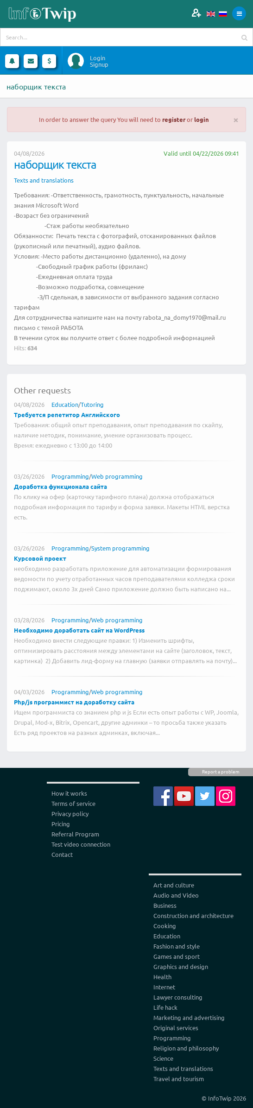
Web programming (117, 476)
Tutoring (92, 404)
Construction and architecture (193, 915)
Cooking (164, 926)
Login (97, 58)
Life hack (165, 1007)
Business (165, 905)
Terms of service (73, 803)
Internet (164, 987)
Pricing (60, 824)
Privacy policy (70, 813)
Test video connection (80, 844)
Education (64, 404)
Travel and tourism (178, 1079)
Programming (70, 476)
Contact (62, 854)
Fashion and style (176, 946)
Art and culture (173, 885)
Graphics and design (180, 966)
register (173, 119)
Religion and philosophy (186, 1048)
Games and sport (176, 956)
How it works (69, 793)
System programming (120, 548)
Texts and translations (44, 180)
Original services (175, 1028)
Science (163, 1058)
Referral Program (75, 834)
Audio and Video (176, 895)
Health (162, 977)
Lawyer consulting (177, 997)
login (201, 119)
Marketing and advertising (189, 1017)
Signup (99, 64)
